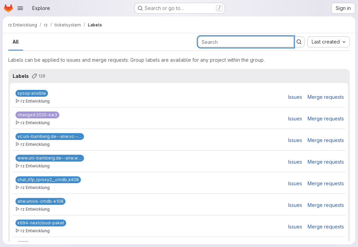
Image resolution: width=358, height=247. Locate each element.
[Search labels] (246, 41)
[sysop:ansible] (31, 93)
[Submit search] (299, 41)
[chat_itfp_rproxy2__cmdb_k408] (48, 179)
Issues (295, 97)
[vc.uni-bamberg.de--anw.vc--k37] (49, 136)
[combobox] (328, 41)
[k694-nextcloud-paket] (40, 223)
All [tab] (16, 42)
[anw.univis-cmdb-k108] (40, 201)
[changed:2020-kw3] (37, 114)
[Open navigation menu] (20, 8)
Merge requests (326, 97)
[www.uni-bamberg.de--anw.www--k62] (49, 158)
